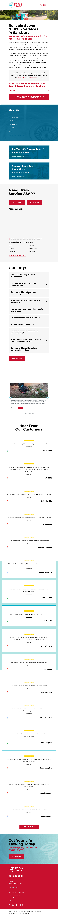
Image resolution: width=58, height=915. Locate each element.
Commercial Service (15, 895)
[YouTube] (16, 905)
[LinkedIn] (23, 905)
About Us (11, 897)
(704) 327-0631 (23, 78)
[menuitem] (29, 117)
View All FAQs (17, 358)
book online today (36, 78)
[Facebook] (9, 905)
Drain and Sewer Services (16, 892)
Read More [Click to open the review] (29, 446)
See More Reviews (29, 827)
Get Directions (13, 887)
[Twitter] (13, 905)
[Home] (15, 5)
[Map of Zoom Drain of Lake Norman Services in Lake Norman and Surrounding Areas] (29, 224)
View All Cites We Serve (17, 255)
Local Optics (31, 413)
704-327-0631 (16, 876)
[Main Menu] (48, 5)
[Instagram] (20, 905)
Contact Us (12, 900)
